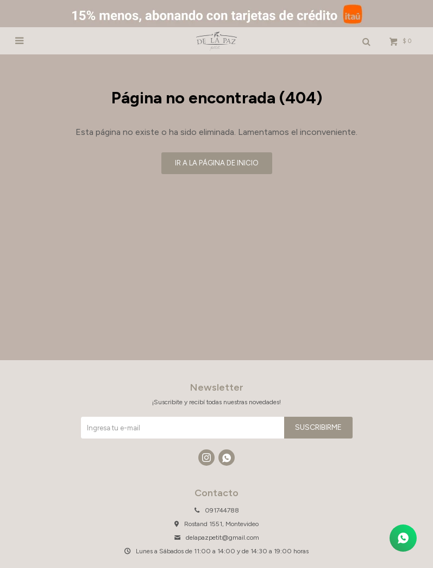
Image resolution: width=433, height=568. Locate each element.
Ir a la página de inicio (217, 163)
